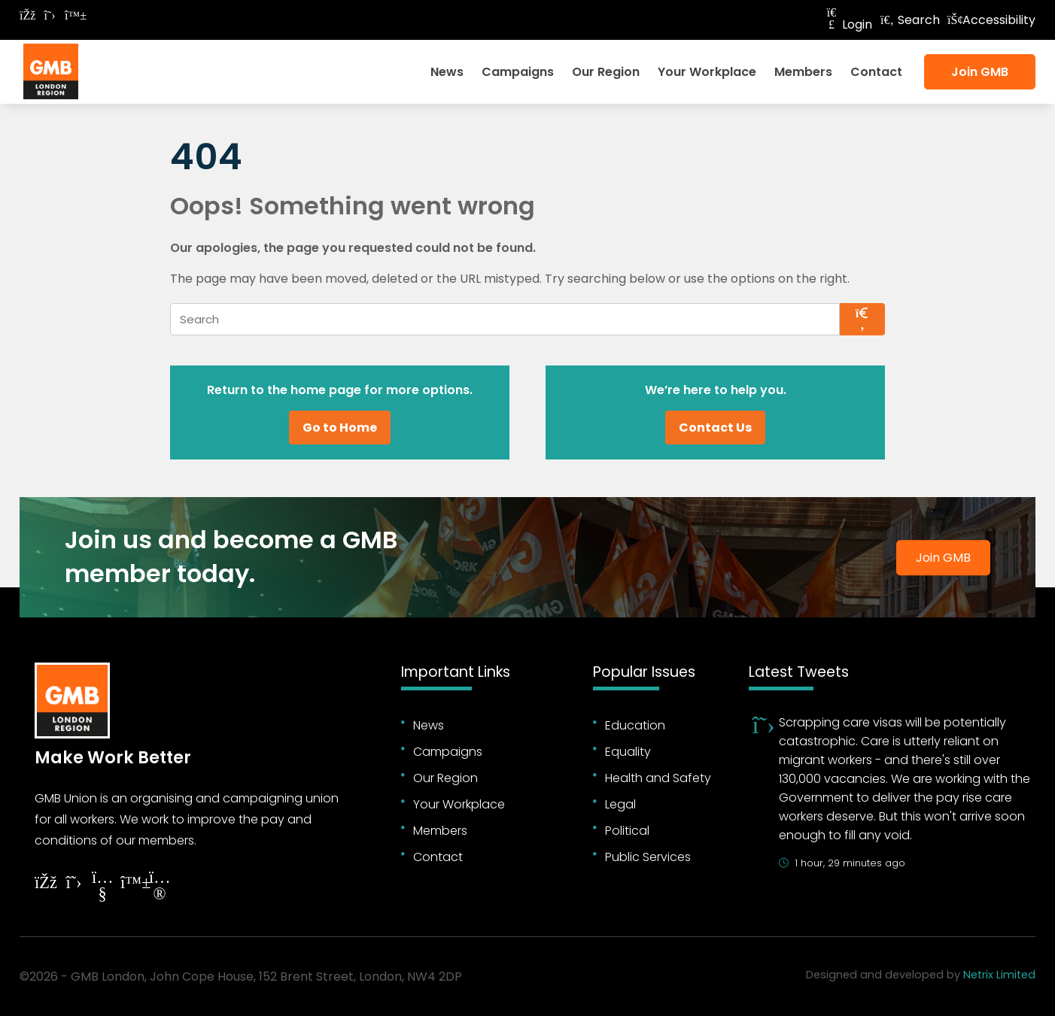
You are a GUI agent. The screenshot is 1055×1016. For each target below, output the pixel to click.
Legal (620, 804)
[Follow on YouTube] (102, 887)
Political (627, 830)
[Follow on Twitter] (49, 15)
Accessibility (991, 20)
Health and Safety (658, 778)
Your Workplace (707, 71)
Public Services (648, 857)
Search (910, 20)
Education (635, 725)
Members (803, 71)
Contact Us (715, 427)
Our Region (606, 71)
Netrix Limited (999, 974)
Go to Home (340, 427)
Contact (876, 71)
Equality (628, 751)
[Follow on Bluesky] (72, 15)
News (447, 71)
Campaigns (518, 71)
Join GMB (979, 71)
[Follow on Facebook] (27, 15)
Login (848, 24)
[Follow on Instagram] (159, 887)
